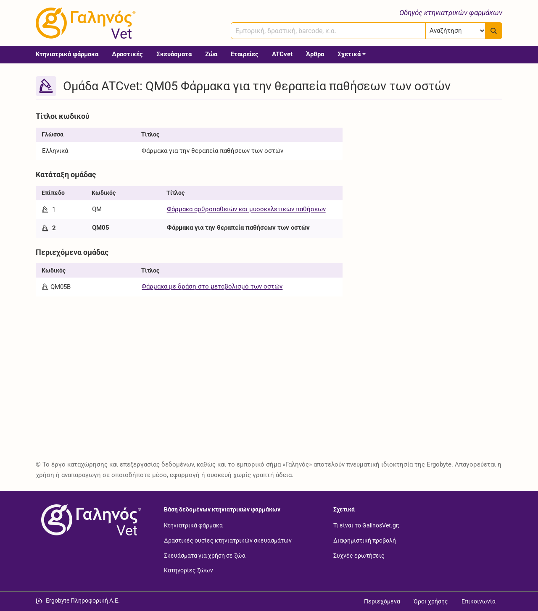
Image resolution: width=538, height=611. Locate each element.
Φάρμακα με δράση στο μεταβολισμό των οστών (212, 286)
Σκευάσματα (174, 54)
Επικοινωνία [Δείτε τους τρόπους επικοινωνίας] (479, 601)
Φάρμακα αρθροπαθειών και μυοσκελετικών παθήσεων (246, 209)
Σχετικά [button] (349, 54)
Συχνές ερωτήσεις (359, 555)
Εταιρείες (244, 54)
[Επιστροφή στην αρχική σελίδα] (89, 519)
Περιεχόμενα (382, 601)
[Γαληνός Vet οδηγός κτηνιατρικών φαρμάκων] (84, 23)
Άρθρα (315, 54)
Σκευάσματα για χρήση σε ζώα (204, 555)
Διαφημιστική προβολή (364, 540)
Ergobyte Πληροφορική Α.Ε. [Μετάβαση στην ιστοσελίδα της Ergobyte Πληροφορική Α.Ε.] (83, 600)
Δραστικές (127, 54)
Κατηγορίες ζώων (188, 570)
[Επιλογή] (455, 30)
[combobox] (328, 30)
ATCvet (282, 54)
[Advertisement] (428, 167)
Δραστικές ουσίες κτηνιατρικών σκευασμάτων (228, 540)
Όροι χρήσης (431, 601)
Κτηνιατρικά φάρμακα (67, 54)
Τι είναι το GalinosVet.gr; (366, 525)
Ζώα (211, 54)
